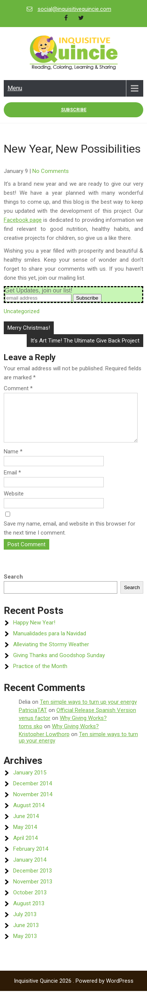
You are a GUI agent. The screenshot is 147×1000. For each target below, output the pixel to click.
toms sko (30, 735)
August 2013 (28, 912)
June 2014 (26, 825)
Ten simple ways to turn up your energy (88, 711)
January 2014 (29, 868)
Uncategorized (21, 311)
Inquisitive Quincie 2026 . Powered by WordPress (73, 989)
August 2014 (28, 814)
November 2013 (32, 890)
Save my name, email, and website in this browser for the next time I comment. (69, 537)
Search (13, 585)
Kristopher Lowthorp (44, 743)
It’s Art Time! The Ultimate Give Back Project (84, 340)
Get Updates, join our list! (39, 290)
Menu (15, 88)
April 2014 (25, 847)
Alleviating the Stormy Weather (51, 653)
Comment (18, 388)
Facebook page (23, 220)
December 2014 (32, 792)
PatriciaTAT (33, 719)
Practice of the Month (40, 675)
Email (12, 481)
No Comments (50, 171)
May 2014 (25, 836)
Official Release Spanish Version (96, 719)
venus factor (34, 727)
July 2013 (24, 923)
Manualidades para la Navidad (49, 642)
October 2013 (30, 901)
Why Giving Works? (83, 727)
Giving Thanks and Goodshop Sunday (59, 664)
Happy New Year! (34, 631)
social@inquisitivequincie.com (74, 9)
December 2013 (32, 879)
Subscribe (73, 109)
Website (14, 502)
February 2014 (30, 858)
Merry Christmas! (29, 327)
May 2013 (25, 945)
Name (13, 460)
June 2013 (26, 934)
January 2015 (29, 781)
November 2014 (32, 803)
